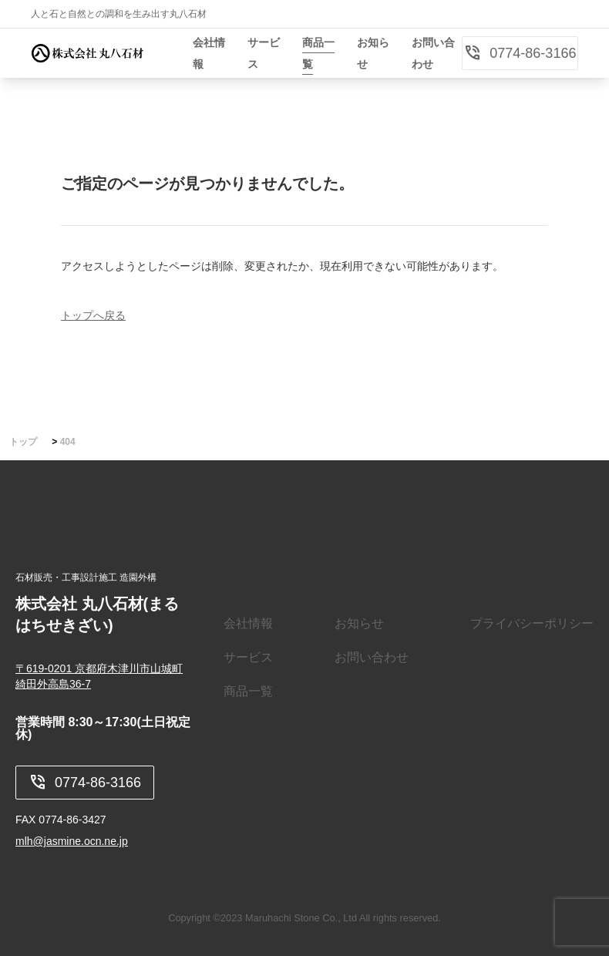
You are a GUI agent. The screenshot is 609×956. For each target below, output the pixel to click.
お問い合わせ (372, 657)
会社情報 (248, 623)
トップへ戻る (93, 315)
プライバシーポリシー (532, 623)
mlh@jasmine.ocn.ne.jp (71, 841)
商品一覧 (248, 691)
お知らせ (359, 623)
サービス (248, 657)
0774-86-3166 (519, 53)
